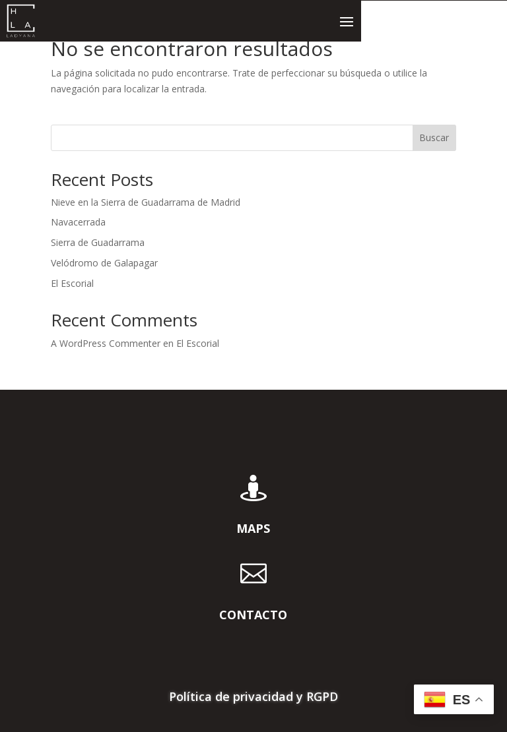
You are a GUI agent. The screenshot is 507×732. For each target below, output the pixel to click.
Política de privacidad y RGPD (253, 698)
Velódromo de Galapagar (104, 263)
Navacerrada (78, 222)
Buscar (434, 137)
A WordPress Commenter (105, 343)
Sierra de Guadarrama (98, 242)
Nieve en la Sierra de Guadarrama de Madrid (145, 202)
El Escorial (72, 283)
